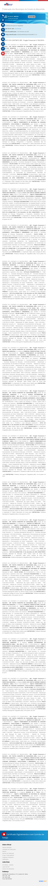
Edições (4, 851)
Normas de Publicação (8, 853)
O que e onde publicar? (8, 855)
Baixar (31, 17)
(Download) (18, 28)
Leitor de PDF (5, 867)
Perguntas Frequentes (8, 857)
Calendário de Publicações (9, 849)
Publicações (5, 859)
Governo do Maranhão (8, 869)
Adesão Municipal (6, 847)
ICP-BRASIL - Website (7, 865)
